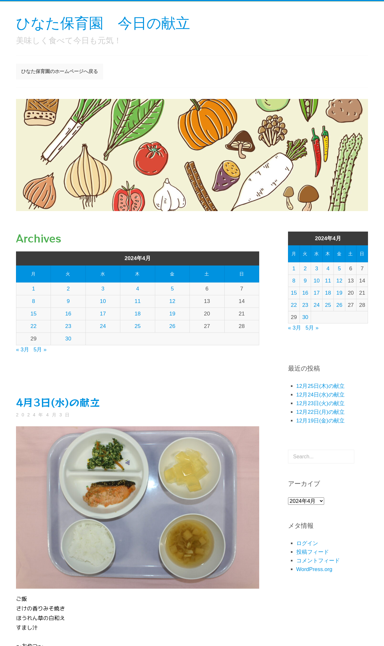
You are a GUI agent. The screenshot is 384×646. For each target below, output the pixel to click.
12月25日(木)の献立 (320, 386)
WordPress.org (314, 569)
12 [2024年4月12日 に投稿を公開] (172, 301)
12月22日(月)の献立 (320, 412)
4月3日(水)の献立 (58, 402)
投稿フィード (312, 552)
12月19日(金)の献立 (320, 421)
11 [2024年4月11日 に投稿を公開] (138, 301)
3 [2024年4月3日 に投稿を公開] (102, 289)
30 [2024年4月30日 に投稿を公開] (68, 339)
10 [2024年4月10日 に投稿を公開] (103, 301)
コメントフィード (318, 561)
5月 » (40, 350)
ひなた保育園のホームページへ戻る (59, 71)
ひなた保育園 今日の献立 (103, 22)
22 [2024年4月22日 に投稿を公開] (33, 326)
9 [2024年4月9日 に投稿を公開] (68, 301)
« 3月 (22, 350)
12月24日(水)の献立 (320, 395)
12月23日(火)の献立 (320, 403)
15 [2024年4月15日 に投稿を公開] (33, 314)
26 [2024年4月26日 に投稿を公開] (172, 326)
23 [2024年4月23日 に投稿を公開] (68, 326)
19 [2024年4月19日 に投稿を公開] (172, 314)
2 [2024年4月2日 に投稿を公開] (68, 289)
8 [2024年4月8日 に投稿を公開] (33, 301)
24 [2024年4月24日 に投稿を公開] (103, 326)
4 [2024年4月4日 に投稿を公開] (137, 289)
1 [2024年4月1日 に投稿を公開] (33, 289)
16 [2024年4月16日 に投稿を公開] (68, 314)
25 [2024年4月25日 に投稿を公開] (138, 326)
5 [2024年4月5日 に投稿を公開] (172, 289)
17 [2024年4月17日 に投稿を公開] (103, 314)
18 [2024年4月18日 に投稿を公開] (138, 314)
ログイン (307, 543)
